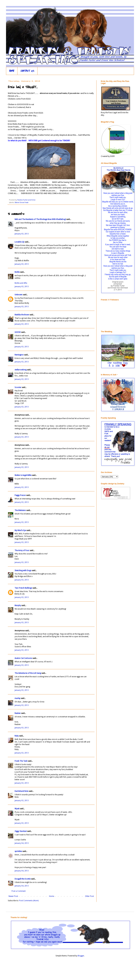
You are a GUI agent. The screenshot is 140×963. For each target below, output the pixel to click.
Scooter (18, 387)
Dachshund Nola (21, 791)
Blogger (81, 956)
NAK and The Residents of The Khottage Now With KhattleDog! (40, 219)
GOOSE (18, 332)
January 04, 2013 (22, 843)
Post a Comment (19, 891)
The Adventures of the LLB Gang (28, 673)
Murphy (18, 605)
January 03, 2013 (22, 234)
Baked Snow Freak (21, 202)
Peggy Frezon (20, 495)
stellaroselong (20, 370)
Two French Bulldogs (23, 588)
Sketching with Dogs (23, 570)
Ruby (17, 736)
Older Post (89, 896)
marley (17, 698)
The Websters (20, 510)
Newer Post (13, 896)
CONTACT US (27, 71)
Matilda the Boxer (22, 315)
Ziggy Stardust (21, 831)
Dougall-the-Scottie (23, 879)
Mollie (17, 272)
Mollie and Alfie (21, 283)
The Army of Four (22, 550)
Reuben (18, 713)
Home (51, 896)
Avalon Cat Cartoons (23, 658)
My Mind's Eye (20, 530)
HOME (11, 71)
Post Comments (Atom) (29, 901)
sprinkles (18, 851)
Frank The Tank (21, 761)
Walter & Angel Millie (23, 475)
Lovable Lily (19, 242)
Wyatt (17, 809)
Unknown (18, 295)
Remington (19, 355)
